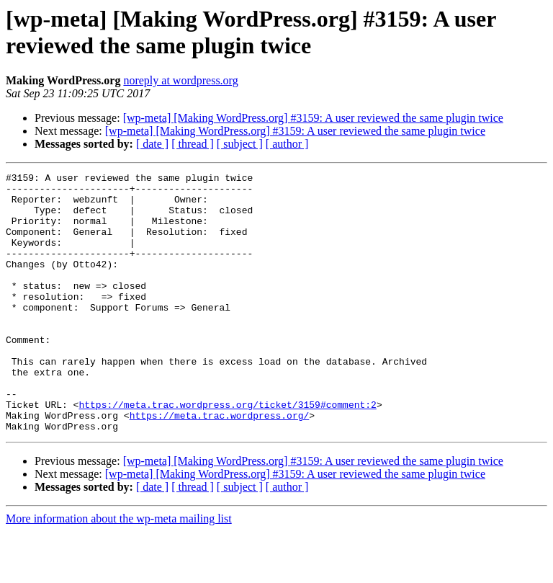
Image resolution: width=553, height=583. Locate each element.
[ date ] (152, 144)
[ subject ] (240, 144)
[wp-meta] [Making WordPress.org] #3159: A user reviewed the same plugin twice (313, 118)
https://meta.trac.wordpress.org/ (220, 464)
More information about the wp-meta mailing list (119, 570)
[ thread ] (192, 144)
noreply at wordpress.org (180, 80)
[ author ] (287, 144)
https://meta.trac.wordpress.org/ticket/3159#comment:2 (227, 451)
